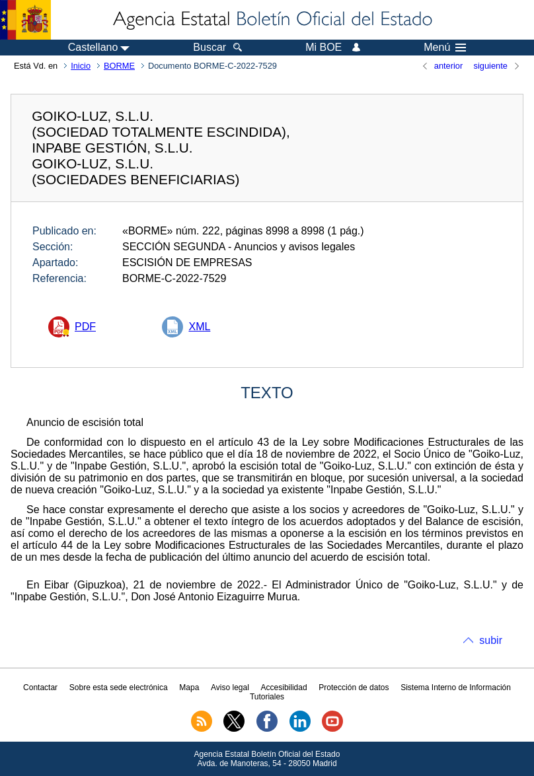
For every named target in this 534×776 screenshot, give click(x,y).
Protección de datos (354, 687)
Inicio (81, 66)
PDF (85, 326)
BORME (119, 66)
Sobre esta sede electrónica (118, 687)
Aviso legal (230, 687)
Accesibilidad (284, 687)
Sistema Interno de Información (455, 687)
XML (199, 326)
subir (490, 640)
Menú (445, 47)
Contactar (40, 687)
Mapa (189, 687)
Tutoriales (267, 696)
